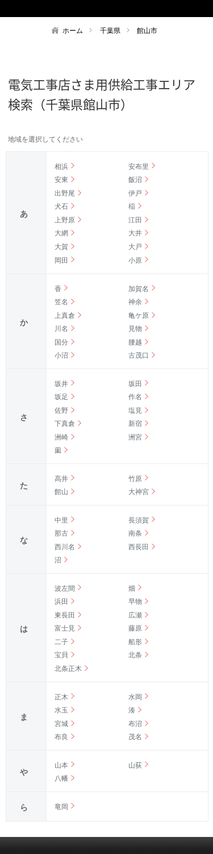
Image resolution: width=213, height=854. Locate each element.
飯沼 (135, 180)
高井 (61, 479)
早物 (135, 602)
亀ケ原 (138, 316)
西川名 (65, 547)
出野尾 (65, 193)
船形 (135, 642)
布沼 (135, 724)
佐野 (61, 410)
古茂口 (138, 355)
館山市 (147, 31)
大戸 (135, 247)
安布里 (138, 167)
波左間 (65, 588)
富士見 (65, 628)
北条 (135, 655)
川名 (61, 329)
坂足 (61, 397)
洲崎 (61, 437)
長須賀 (138, 520)
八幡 (61, 778)
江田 (135, 220)
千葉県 (110, 31)
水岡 (135, 697)
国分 (61, 342)
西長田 (138, 547)
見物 (135, 329)
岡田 (61, 260)
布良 (61, 737)
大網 (61, 233)
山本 (61, 765)
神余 (135, 302)
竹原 (135, 479)
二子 (61, 642)
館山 (61, 492)
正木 (61, 697)
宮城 (61, 724)
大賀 (61, 247)
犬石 (61, 206)
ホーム (72, 31)
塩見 (135, 410)
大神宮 (138, 492)
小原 (135, 260)
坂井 (61, 384)
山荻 (135, 765)
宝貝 (61, 655)
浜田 (61, 602)
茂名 (135, 737)
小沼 (61, 355)
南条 (135, 533)
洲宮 (135, 437)
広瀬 (135, 615)
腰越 (135, 342)
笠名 (61, 302)
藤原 (135, 628)
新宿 (135, 424)
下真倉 (65, 424)
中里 (61, 520)
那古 (61, 533)
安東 (61, 180)
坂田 (135, 384)
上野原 (65, 220)
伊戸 (135, 193)
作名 (135, 397)
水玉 (61, 710)
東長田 (65, 615)
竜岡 (61, 807)
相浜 (61, 167)
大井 (135, 233)
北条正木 (68, 669)
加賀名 (138, 289)
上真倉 (65, 316)
